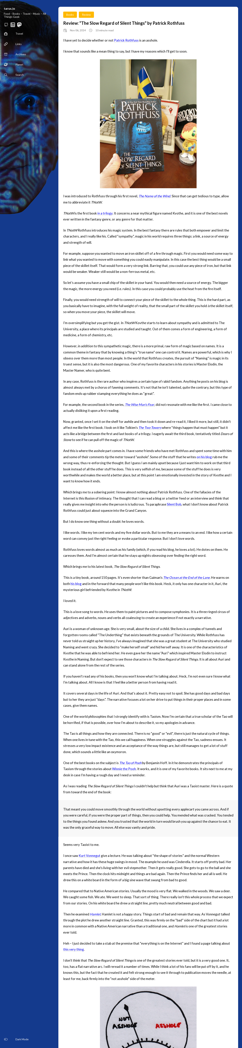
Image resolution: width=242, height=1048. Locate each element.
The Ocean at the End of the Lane (186, 578)
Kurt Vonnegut (89, 856)
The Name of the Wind (154, 196)
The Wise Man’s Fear (139, 405)
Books (70, 14)
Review (86, 14)
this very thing (73, 949)
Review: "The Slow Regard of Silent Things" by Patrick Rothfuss (124, 23)
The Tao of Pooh (130, 763)
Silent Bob (174, 504)
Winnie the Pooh (124, 769)
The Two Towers (149, 428)
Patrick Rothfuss (126, 40)
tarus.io (9, 8)
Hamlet (95, 914)
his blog (76, 584)
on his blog (204, 457)
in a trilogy (104, 213)
